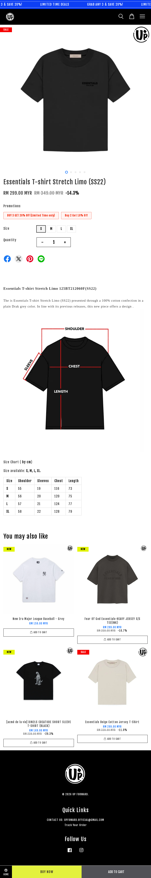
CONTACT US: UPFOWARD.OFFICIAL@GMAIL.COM (75, 820)
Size (6, 228)
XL (71, 229)
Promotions (12, 206)
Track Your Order (75, 825)
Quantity (9, 240)
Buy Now (46, 872)
